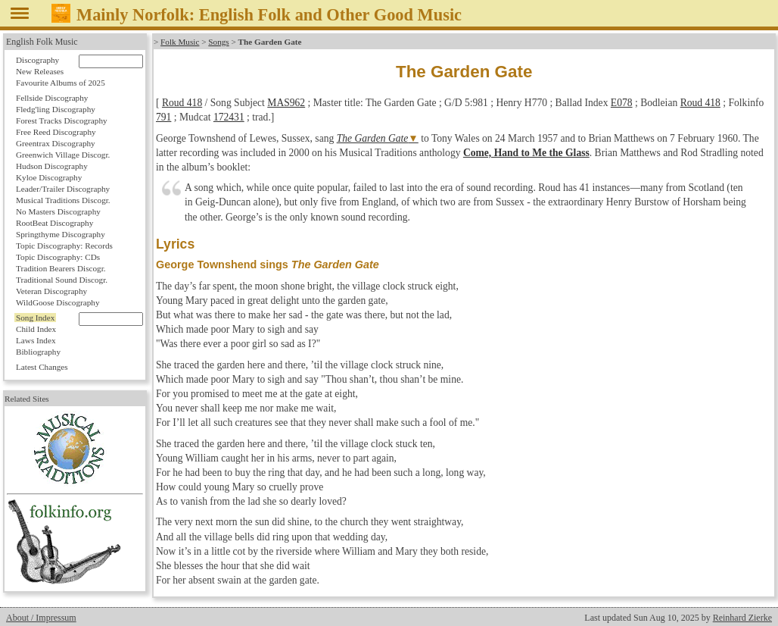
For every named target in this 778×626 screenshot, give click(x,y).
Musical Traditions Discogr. (63, 200)
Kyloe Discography (49, 177)
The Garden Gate (373, 138)
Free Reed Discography (56, 131)
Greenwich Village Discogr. (63, 154)
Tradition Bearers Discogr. (61, 268)
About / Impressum (41, 617)
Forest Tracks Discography (61, 120)
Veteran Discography (51, 291)
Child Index (36, 328)
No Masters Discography (58, 211)
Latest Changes (42, 366)
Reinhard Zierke (742, 617)
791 (163, 117)
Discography (37, 59)
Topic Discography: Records (64, 245)
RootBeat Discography (54, 222)
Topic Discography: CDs (58, 256)
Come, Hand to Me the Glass (526, 152)
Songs (218, 41)
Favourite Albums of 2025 (60, 82)
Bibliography (38, 351)
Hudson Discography (52, 166)
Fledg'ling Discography (55, 109)
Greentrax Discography (55, 143)
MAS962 (286, 102)
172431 (228, 117)
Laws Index (36, 340)
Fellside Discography (52, 97)
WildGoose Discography (57, 302)
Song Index (35, 317)
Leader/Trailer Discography (63, 188)
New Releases (40, 71)
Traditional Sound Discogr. (61, 279)
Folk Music (179, 41)
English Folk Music (42, 41)
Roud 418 (182, 102)
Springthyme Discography (60, 234)
